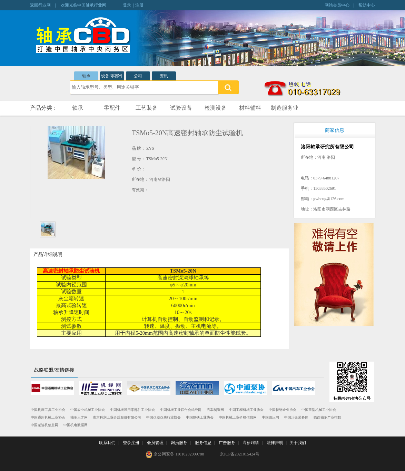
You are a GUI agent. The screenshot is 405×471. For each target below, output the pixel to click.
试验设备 (181, 108)
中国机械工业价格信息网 (238, 417)
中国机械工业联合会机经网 (180, 410)
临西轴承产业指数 (327, 417)
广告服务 (227, 442)
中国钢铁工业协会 (200, 417)
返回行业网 (40, 5)
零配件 (112, 108)
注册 (139, 5)
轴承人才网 (79, 417)
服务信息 (203, 442)
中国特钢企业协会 (282, 410)
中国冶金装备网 (296, 417)
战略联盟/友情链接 (54, 370)
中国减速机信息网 (44, 425)
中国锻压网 (270, 417)
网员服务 (179, 442)
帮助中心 (366, 5)
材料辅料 (250, 108)
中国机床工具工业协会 (48, 410)
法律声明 (275, 442)
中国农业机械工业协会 (87, 410)
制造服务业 (284, 108)
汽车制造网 (215, 410)
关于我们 (297, 442)
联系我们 (107, 442)
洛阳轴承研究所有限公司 (327, 146)
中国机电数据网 (75, 425)
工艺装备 (147, 108)
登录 (127, 5)
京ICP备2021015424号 (239, 454)
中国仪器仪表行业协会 (163, 417)
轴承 (86, 75)
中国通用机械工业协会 (48, 417)
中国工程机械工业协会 (246, 410)
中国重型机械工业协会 (319, 410)
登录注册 (131, 442)
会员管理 (155, 442)
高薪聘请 (251, 442)
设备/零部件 (112, 75)
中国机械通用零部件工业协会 (132, 410)
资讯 (164, 75)
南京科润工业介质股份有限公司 (117, 417)
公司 (138, 75)
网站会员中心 (337, 5)
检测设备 (216, 108)
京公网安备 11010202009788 (175, 454)
